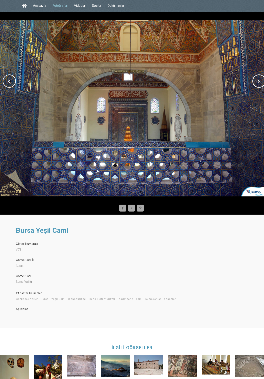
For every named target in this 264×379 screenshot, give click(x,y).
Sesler (96, 6)
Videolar (80, 6)
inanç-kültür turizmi (102, 299)
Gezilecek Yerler (27, 299)
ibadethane (125, 299)
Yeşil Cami (58, 299)
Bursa (45, 299)
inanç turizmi (77, 299)
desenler (170, 299)
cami (139, 299)
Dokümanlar (115, 6)
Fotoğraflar (60, 6)
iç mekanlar (153, 299)
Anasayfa (39, 6)
